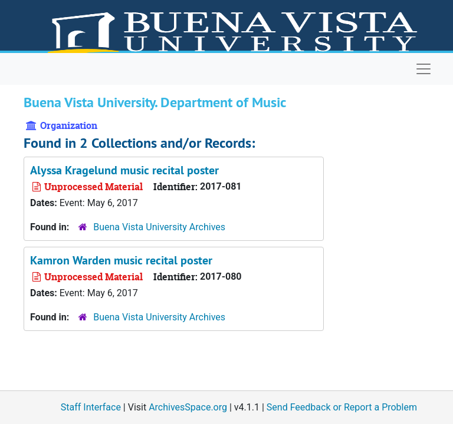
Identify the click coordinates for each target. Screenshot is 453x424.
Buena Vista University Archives (159, 227)
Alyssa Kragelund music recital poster (124, 170)
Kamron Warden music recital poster (121, 260)
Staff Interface (91, 407)
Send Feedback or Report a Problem (342, 407)
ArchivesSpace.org (188, 407)
